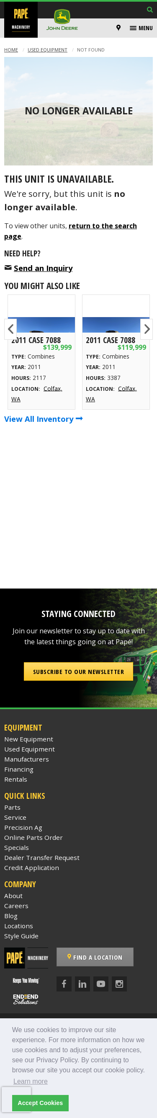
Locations (18, 926)
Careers (16, 905)
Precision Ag (23, 827)
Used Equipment (47, 49)
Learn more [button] (30, 1081)
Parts (12, 807)
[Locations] (118, 28)
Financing (18, 769)
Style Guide (21, 936)
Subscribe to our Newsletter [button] (78, 671)
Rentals (15, 779)
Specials (16, 847)
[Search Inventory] (150, 10)
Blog (11, 915)
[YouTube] (100, 983)
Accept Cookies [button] (40, 1103)
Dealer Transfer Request (42, 857)
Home (11, 49)
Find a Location (95, 957)
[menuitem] (119, 28)
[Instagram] (119, 983)
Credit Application (31, 867)
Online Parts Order (33, 837)
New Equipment (28, 739)
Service (15, 817)
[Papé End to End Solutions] (26, 999)
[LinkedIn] (82, 983)
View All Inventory (43, 418)
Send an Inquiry (43, 268)
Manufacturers (26, 759)
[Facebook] (64, 983)
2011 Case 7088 (36, 340)
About (13, 895)
